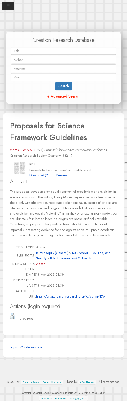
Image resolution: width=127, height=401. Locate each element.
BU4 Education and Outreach (70, 258)
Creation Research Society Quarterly (42, 382)
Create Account (31, 347)
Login (14, 347)
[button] (12, 316)
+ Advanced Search (63, 96)
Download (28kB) (41, 175)
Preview (61, 175)
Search (63, 86)
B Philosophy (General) (52, 252)
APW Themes (87, 382)
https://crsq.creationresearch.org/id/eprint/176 (70, 296)
